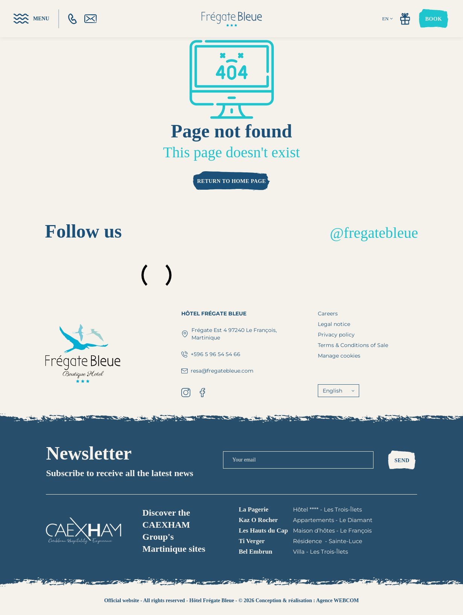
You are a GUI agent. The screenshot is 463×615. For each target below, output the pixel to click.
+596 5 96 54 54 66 (210, 354)
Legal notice (334, 324)
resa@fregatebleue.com (217, 370)
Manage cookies (339, 355)
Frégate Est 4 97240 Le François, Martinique (229, 334)
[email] (90, 18)
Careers (328, 313)
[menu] (31, 19)
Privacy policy (336, 334)
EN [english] (387, 18)
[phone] (72, 19)
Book (433, 19)
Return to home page (231, 181)
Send (402, 460)
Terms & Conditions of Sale (353, 345)
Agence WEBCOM (337, 600)
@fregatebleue (374, 232)
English (338, 390)
